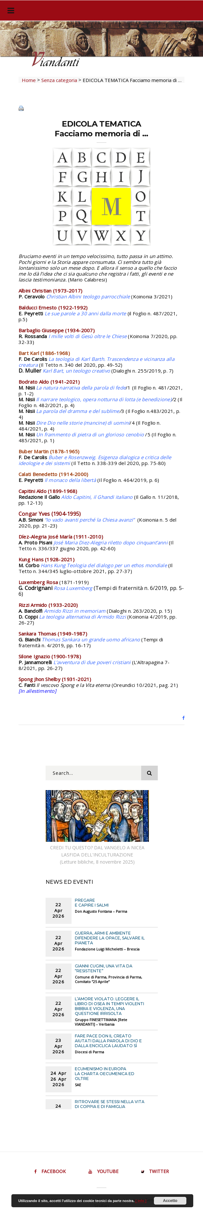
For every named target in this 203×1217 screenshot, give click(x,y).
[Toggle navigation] (9, 10)
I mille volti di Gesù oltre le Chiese (87, 336)
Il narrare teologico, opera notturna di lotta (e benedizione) (103, 399)
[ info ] (140, 1201)
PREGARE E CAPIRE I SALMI (92, 903)
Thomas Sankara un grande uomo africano (91, 639)
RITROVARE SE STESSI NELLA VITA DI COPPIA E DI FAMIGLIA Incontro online (109, 1106)
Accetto (170, 1200)
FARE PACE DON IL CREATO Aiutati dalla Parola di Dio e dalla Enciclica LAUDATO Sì (108, 1040)
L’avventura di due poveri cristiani (92, 662)
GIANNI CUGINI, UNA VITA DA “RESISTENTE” (103, 968)
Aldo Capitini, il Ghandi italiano (96, 497)
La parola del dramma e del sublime (77, 411)
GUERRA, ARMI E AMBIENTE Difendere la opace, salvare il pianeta (110, 938)
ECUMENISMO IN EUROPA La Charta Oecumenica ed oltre (104, 1073)
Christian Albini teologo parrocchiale (88, 296)
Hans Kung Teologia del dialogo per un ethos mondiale (104, 565)
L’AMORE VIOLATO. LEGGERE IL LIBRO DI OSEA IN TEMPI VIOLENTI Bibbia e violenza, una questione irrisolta (109, 1006)
